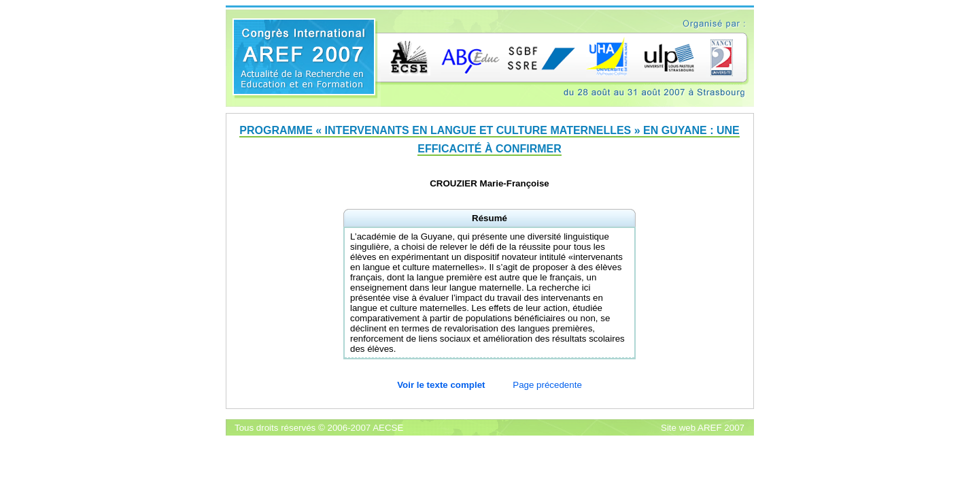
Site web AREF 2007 (702, 428)
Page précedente (547, 385)
